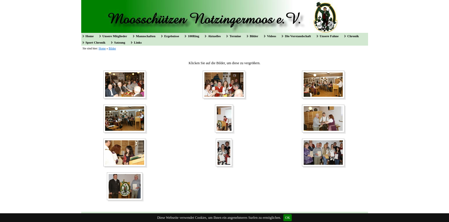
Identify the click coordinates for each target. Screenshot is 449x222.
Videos (271, 36)
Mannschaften (145, 36)
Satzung (119, 42)
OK (287, 218)
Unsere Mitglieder (114, 36)
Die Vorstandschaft (298, 36)
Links (138, 42)
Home (90, 36)
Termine (235, 36)
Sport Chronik (96, 42)
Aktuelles (214, 36)
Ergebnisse (171, 36)
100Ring (193, 36)
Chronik (353, 36)
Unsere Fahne (329, 36)
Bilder (254, 36)
